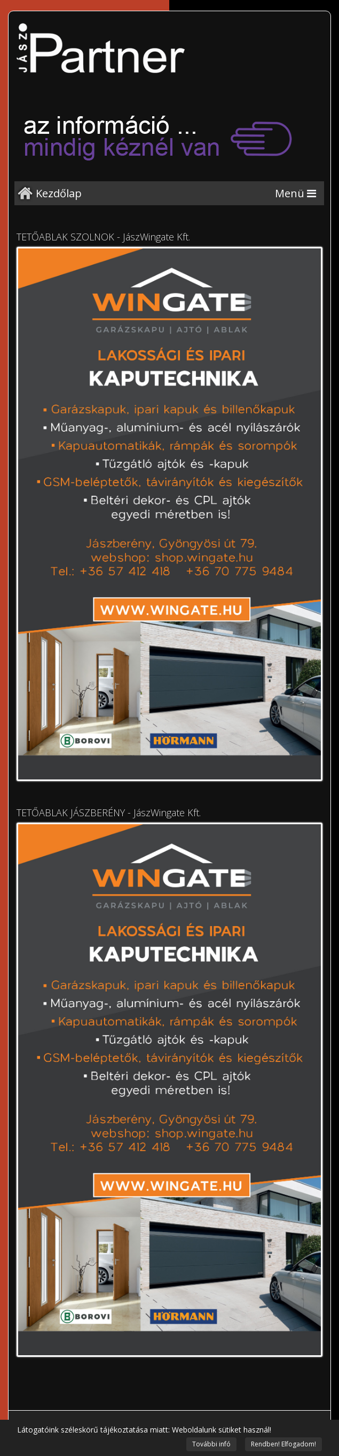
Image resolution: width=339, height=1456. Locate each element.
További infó (211, 1444)
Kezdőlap (59, 193)
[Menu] (295, 193)
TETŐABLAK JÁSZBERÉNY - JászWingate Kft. (109, 812)
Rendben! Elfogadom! (283, 1444)
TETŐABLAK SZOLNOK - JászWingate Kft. (103, 236)
